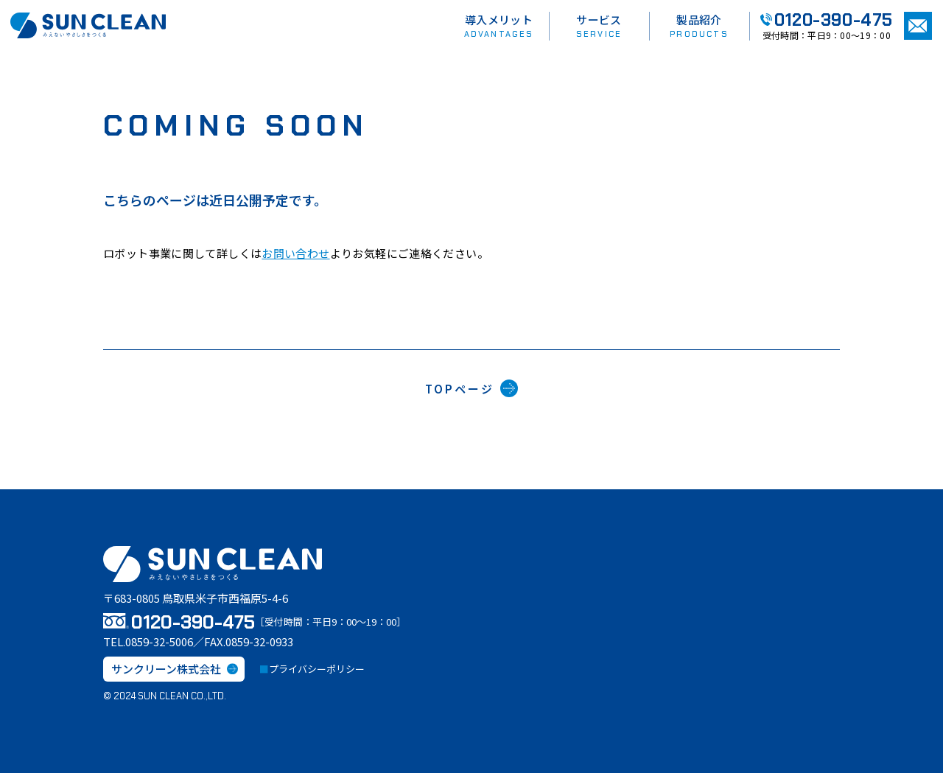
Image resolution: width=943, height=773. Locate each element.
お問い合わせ (295, 253)
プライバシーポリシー (317, 669)
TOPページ (471, 388)
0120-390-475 (826, 20)
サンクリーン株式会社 (174, 668)
